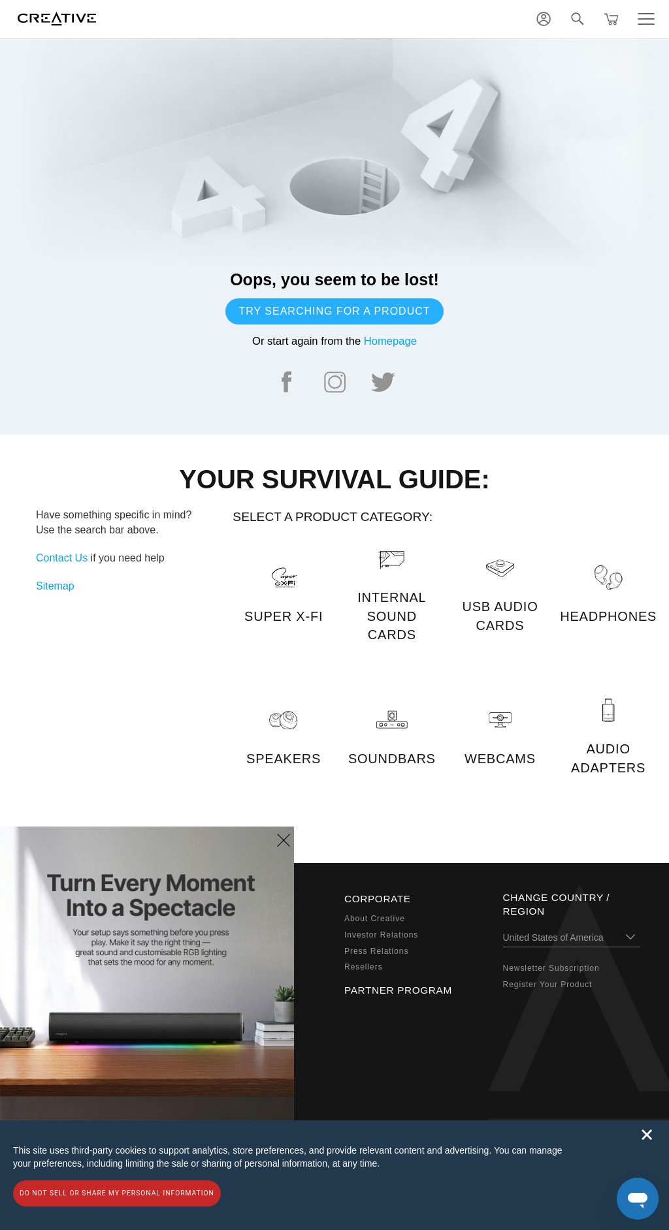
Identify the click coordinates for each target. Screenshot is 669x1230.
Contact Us (62, 557)
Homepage (390, 341)
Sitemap (55, 585)
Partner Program (398, 990)
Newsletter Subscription (551, 968)
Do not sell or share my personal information (117, 1193)
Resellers (363, 966)
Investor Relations (381, 934)
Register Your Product (548, 984)
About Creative (374, 918)
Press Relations (376, 951)
